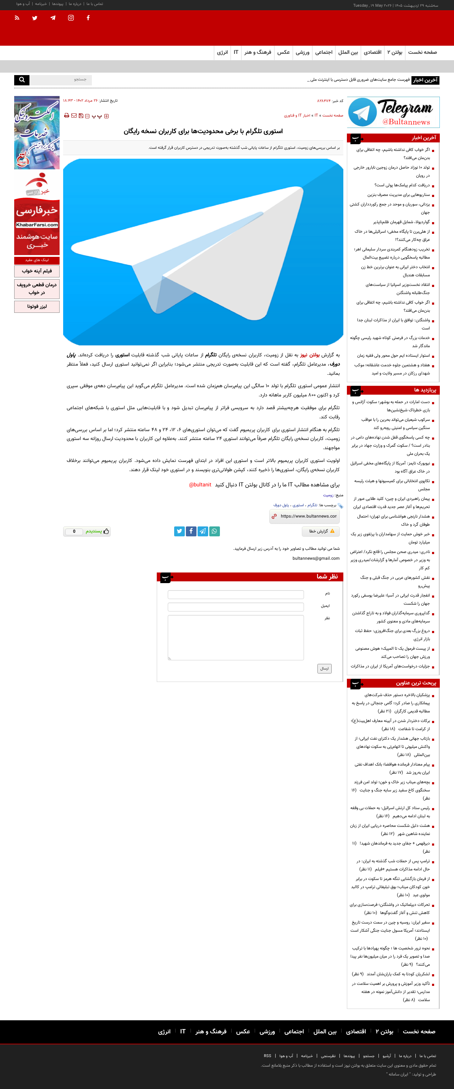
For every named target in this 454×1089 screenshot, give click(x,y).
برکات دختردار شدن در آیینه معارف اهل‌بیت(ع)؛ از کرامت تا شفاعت (390, 725)
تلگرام (312, 505)
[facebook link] (191, 531)
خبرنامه (41, 4)
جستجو (369, 1056)
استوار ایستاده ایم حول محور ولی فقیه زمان (393, 355)
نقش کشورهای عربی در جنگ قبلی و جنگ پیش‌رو (395, 582)
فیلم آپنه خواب (37, 271)
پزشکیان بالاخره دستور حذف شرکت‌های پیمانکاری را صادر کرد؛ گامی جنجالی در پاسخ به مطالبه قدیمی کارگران (391, 703)
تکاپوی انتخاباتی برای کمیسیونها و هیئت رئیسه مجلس (392, 485)
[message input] (236, 637)
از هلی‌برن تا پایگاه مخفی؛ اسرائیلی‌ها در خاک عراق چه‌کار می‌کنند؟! (392, 235)
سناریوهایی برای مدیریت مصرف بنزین (398, 195)
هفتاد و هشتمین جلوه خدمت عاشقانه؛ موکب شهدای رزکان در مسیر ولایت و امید (392, 369)
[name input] (236, 594)
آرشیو (387, 1056)
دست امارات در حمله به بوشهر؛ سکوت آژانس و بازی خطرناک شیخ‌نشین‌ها (391, 406)
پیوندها (57, 4)
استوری (298, 505)
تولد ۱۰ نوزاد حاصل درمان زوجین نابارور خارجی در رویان (392, 171)
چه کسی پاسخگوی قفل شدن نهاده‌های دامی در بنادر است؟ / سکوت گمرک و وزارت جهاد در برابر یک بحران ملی (390, 445)
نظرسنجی (328, 1056)
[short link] (308, 516)
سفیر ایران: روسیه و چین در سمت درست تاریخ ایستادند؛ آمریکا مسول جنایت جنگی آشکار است (390, 930)
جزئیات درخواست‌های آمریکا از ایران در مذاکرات (390, 666)
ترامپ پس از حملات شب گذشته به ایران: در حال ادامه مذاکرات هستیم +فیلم (393, 865)
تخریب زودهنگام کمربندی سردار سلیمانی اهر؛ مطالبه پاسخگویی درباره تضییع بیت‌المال (392, 253)
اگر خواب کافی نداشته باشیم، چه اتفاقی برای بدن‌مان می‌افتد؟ (393, 154)
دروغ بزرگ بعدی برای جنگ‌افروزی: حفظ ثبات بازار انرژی (392, 635)
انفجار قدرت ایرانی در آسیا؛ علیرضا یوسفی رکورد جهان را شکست (390, 599)
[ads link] (393, 112)
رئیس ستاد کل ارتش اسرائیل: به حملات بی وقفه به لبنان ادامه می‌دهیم (390, 812)
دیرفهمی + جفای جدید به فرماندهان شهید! (391, 847)
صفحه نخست (422, 53)
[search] (21, 80)
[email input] (236, 607)
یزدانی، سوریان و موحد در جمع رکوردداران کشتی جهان (390, 208)
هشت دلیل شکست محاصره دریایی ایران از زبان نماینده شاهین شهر (390, 830)
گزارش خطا (321, 531)
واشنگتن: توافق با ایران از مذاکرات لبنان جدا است (393, 324)
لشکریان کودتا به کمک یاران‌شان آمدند (391, 974)
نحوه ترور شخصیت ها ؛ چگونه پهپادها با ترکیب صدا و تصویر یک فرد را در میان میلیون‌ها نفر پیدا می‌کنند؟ (390, 956)
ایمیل (325, 606)
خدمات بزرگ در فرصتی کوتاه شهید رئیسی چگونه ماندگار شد (390, 342)
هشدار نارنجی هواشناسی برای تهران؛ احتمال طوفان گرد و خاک (393, 520)
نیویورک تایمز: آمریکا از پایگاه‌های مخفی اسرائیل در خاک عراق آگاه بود (390, 467)
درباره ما (75, 4)
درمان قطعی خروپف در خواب (37, 289)
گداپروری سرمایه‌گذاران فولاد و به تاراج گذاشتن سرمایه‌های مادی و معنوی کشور (391, 617)
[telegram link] (203, 531)
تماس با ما (95, 4)
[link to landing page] (404, 28)
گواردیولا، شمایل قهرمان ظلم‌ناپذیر (401, 222)
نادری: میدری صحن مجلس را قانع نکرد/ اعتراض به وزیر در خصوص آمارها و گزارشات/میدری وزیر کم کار (390, 560)
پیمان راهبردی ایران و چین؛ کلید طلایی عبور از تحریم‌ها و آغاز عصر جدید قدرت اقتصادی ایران (391, 503)
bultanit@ (200, 485)
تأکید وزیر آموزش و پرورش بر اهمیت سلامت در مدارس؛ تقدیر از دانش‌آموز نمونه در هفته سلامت (391, 992)
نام (327, 594)
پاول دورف (281, 505)
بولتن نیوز (309, 355)
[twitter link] (179, 531)
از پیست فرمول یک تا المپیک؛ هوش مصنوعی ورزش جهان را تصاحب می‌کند (392, 652)
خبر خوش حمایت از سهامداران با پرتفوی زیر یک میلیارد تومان (390, 538)
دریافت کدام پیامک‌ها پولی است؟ (402, 185)
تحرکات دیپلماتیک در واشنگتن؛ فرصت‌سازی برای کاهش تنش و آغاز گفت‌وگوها (390, 909)
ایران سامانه (398, 1074)
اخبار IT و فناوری (297, 116)
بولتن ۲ (394, 53)
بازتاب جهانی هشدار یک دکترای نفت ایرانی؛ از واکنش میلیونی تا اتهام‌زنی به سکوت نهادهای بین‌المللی (392, 746)
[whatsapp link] (214, 531)
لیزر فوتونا (37, 307)
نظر (327, 618)
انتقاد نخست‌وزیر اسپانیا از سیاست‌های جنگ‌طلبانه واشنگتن (398, 289)
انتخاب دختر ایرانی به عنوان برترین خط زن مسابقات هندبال (395, 271)
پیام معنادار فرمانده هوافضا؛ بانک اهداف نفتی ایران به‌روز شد (392, 768)
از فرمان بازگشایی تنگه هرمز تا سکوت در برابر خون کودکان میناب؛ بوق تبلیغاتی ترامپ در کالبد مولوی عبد (390, 887)
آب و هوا (23, 4)
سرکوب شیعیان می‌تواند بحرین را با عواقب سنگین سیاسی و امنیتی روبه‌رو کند (395, 424)
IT (316, 116)
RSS (267, 1056)
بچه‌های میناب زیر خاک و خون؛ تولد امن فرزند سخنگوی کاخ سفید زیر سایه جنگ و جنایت (390, 790)
